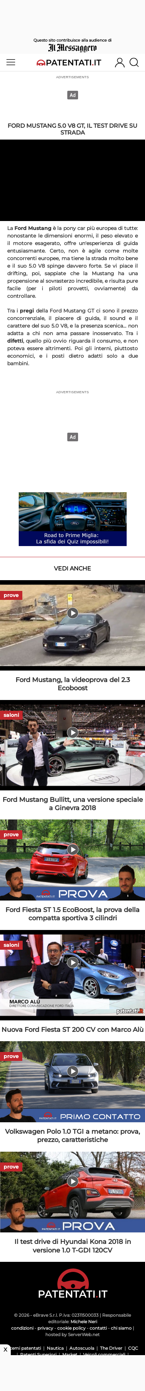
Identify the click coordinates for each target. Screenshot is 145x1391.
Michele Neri (84, 1321)
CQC (133, 1348)
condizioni (22, 1328)
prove (11, 595)
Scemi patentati (24, 1348)
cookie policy (71, 1328)
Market (69, 1354)
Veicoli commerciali (104, 1354)
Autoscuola (81, 1348)
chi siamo (121, 1328)
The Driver (111, 1348)
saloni (11, 715)
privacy (45, 1328)
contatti (98, 1328)
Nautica (55, 1348)
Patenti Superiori (38, 1354)
